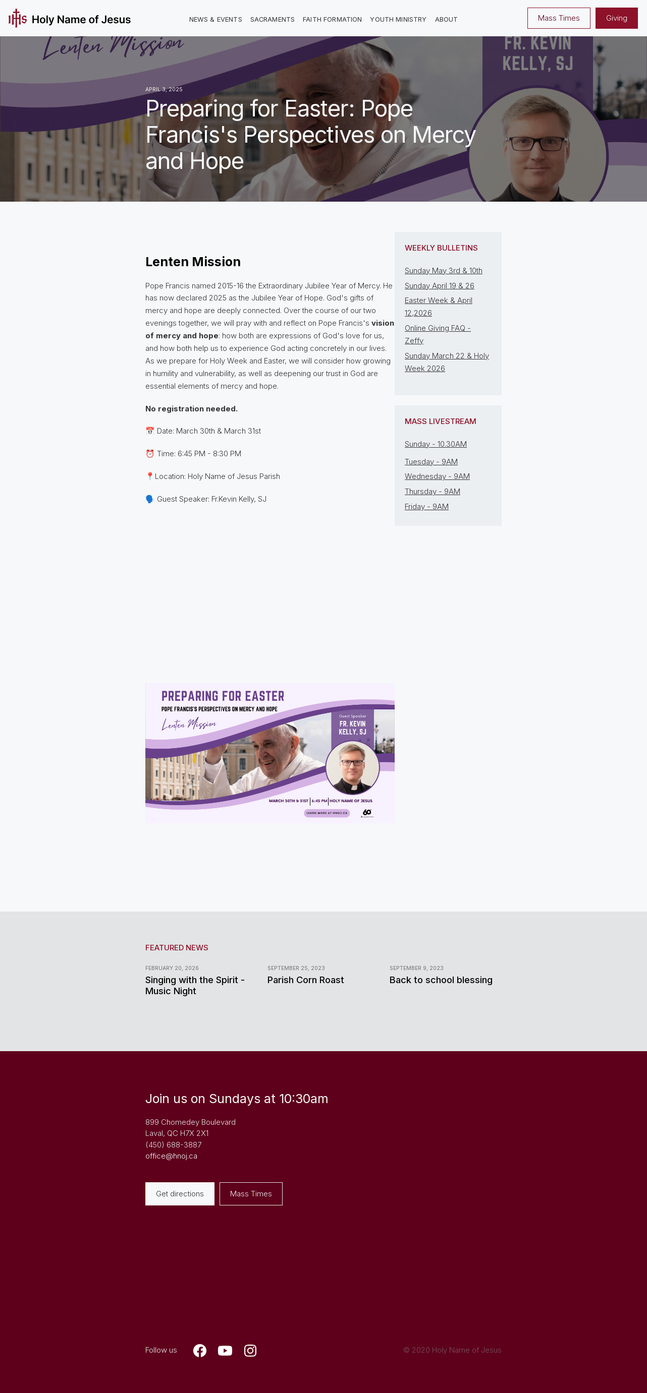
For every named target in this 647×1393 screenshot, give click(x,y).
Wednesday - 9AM (437, 476)
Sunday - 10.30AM (436, 444)
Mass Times (559, 18)
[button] (215, 20)
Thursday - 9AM (432, 491)
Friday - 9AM (427, 506)
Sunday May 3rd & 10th (443, 270)
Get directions (180, 1193)
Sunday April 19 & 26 (439, 285)
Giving (616, 18)
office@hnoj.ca (171, 1156)
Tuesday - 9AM (431, 461)
